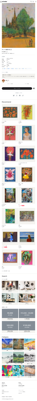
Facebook (10, 396)
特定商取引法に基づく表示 (5, 391)
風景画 (8, 68)
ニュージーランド (28, 68)
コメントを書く (27, 83)
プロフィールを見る (10, 83)
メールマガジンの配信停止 (22, 391)
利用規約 (3, 390)
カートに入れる (17, 88)
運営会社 (3, 393)
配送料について (12, 53)
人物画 (3, 68)
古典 (16, 68)
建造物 (12, 68)
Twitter (7, 396)
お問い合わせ (20, 393)
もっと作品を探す (6, 271)
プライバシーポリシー (21, 390)
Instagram (3, 396)
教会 (23, 68)
